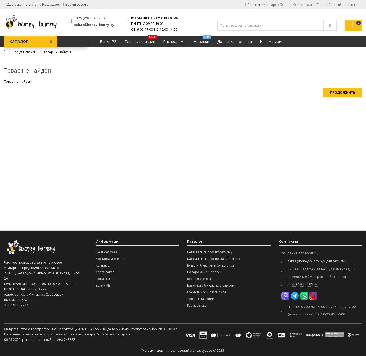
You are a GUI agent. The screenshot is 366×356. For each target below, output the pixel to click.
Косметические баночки (206, 292)
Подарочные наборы (204, 272)
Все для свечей (24, 52)
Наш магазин (271, 41)
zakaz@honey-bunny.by (94, 24)
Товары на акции (140, 40)
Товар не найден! (58, 52)
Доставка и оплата (21, 4)
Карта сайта (105, 272)
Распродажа (174, 41)
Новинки (202, 40)
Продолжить (342, 92)
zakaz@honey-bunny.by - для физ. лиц (317, 261)
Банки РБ (108, 41)
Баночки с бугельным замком (211, 285)
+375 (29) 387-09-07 (89, 18)
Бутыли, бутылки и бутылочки (210, 265)
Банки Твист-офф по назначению (213, 258)
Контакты (103, 265)
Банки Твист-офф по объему (209, 252)
